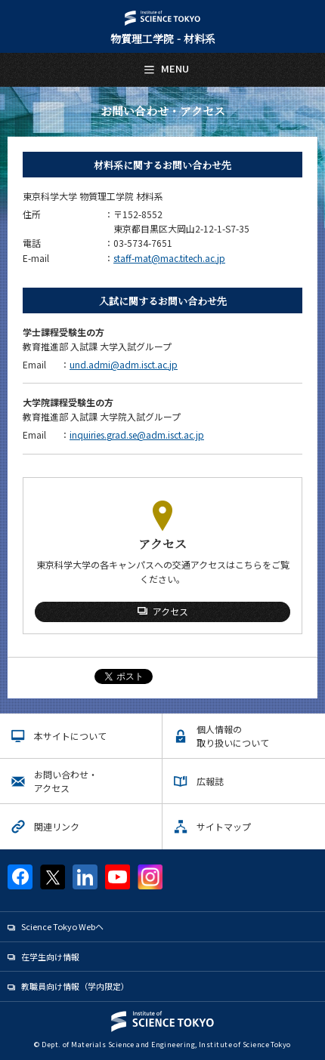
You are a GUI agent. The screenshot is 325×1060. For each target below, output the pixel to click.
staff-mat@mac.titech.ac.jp (169, 257)
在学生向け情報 (50, 957)
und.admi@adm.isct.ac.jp (124, 364)
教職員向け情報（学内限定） (75, 986)
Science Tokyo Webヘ (62, 926)
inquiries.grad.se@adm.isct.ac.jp (137, 434)
